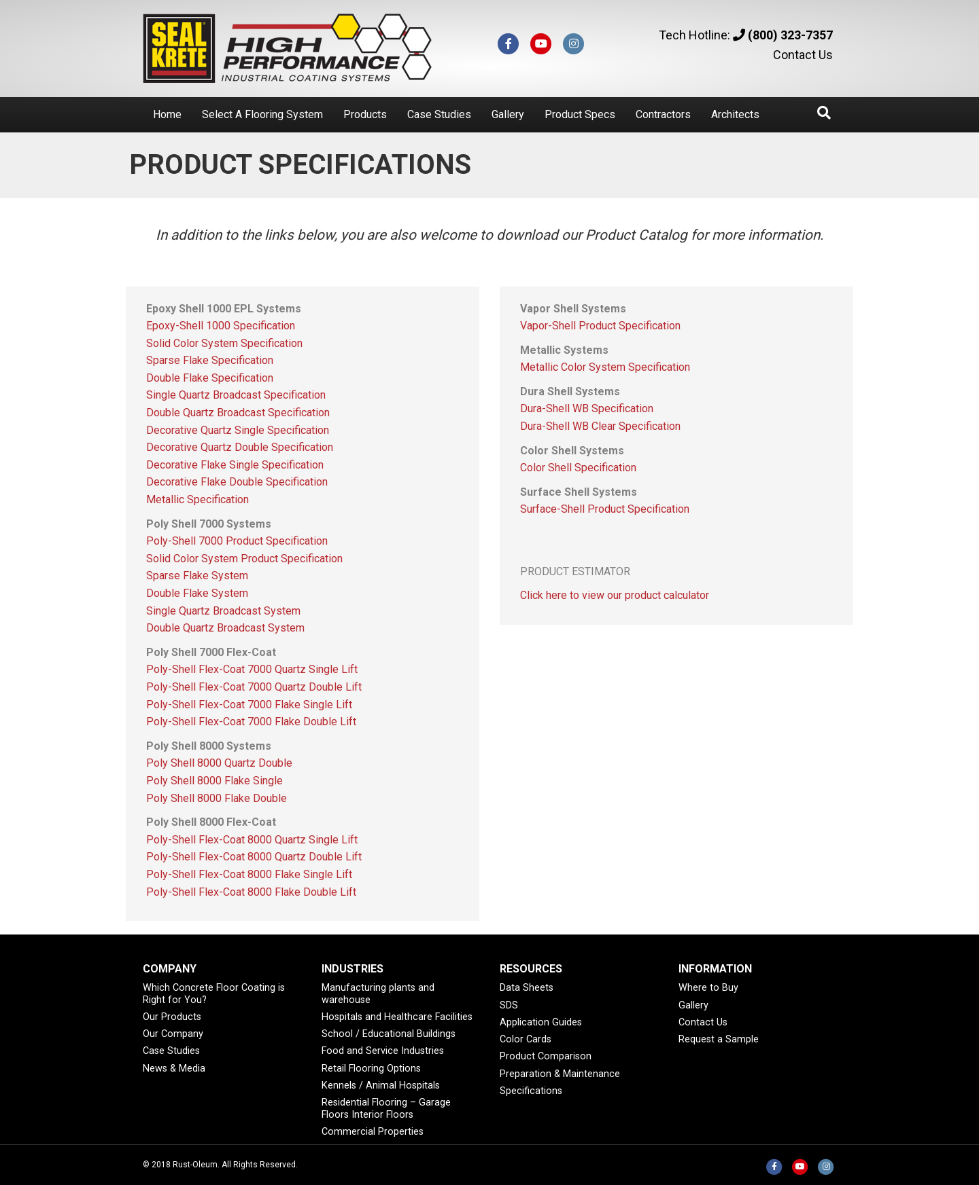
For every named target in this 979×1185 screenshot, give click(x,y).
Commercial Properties (373, 1131)
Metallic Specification (197, 499)
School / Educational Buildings (389, 1034)
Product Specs (580, 114)
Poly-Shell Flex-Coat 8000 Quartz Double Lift (254, 856)
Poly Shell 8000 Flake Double (216, 798)
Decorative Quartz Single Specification (237, 430)
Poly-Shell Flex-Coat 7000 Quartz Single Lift (252, 669)
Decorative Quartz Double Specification (239, 447)
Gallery (508, 114)
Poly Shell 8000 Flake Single (214, 780)
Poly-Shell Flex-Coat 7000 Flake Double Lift (251, 721)
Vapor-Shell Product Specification (600, 325)
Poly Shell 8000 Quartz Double (219, 762)
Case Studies (439, 114)
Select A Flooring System (262, 114)
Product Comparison (545, 1056)
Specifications (531, 1091)
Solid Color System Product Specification (244, 558)
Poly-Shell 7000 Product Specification (237, 540)
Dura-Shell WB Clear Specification (600, 426)
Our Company (173, 1034)
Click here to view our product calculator (614, 595)
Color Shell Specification (578, 467)
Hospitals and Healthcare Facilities (397, 1017)
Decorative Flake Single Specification (235, 464)
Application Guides (541, 1022)
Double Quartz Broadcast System (225, 627)
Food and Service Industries (383, 1051)
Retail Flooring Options (371, 1068)
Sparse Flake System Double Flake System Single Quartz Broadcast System (223, 593)
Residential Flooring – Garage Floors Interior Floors (386, 1108)
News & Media (174, 1068)
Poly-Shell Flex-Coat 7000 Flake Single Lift (249, 704)
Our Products (172, 1017)
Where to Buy (708, 987)
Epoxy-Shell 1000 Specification (220, 325)
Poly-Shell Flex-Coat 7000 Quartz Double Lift (254, 686)
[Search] (824, 113)
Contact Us (803, 55)
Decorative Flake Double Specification (237, 481)
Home (167, 114)
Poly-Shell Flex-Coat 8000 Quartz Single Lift (252, 839)
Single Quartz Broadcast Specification (236, 394)
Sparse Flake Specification (209, 360)
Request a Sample (719, 1039)
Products (365, 114)
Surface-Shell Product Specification (604, 509)
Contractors (663, 114)
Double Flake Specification (209, 377)
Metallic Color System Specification (605, 367)
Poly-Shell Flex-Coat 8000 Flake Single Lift (249, 874)
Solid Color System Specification (224, 343)
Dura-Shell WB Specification (586, 408)
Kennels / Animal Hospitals (381, 1085)
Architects (735, 114)
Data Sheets (526, 987)
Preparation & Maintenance (560, 1074)
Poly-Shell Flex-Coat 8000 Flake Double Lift (251, 892)
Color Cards (525, 1039)
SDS (509, 1005)
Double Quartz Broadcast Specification (238, 412)
